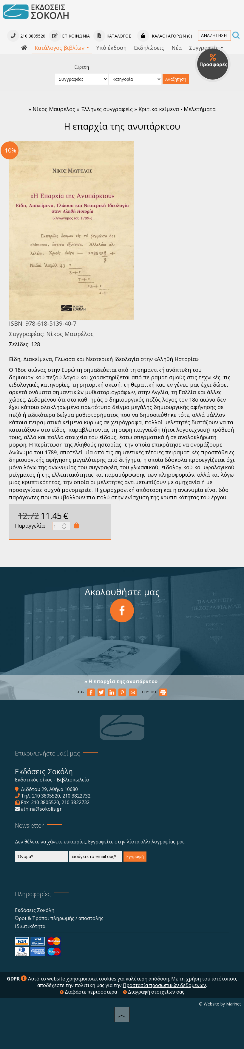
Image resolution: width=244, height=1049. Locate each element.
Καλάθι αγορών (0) (164, 36)
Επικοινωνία (69, 36)
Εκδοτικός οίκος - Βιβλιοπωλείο (52, 779)
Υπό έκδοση (111, 47)
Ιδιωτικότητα (30, 926)
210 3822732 (76, 795)
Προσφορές (214, 60)
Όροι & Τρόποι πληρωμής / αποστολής (59, 918)
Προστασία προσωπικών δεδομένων (164, 985)
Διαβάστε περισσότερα (88, 992)
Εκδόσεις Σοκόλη (34, 910)
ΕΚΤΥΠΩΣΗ (154, 692)
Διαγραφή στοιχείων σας (153, 992)
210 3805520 (46, 795)
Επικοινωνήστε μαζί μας (47, 753)
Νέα (177, 47)
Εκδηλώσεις (149, 47)
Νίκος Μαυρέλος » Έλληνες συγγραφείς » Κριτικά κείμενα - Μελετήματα (124, 109)
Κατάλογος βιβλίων (62, 47)
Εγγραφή (135, 856)
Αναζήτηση (175, 79)
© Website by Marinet (220, 1004)
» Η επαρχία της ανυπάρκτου (120, 681)
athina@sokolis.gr (41, 809)
